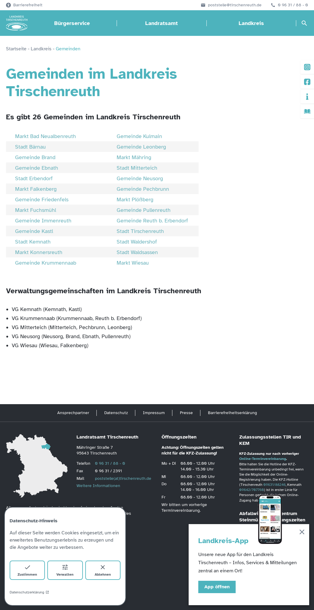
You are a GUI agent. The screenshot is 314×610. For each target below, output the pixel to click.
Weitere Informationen (98, 485)
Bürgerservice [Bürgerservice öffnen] (72, 23)
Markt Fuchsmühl (35, 210)
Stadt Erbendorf (34, 178)
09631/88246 (274, 485)
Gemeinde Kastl (34, 231)
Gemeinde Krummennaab (45, 262)
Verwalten (65, 570)
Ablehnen (103, 570)
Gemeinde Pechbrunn (143, 189)
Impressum (154, 412)
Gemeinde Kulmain (139, 136)
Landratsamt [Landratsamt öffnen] (161, 23)
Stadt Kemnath (33, 241)
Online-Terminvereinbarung (262, 459)
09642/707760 (251, 490)
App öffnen (217, 587)
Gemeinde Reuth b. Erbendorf (152, 220)
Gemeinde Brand (35, 157)
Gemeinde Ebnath (36, 168)
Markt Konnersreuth (39, 252)
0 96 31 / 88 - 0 (293, 5)
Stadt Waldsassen (137, 252)
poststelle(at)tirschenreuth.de (123, 478)
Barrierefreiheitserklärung (232, 412)
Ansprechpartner (73, 412)
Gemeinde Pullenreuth (144, 210)
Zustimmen (27, 570)
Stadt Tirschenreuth (140, 231)
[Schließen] (302, 533)
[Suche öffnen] (304, 23)
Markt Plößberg (135, 199)
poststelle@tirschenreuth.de (235, 5)
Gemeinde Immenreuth (43, 220)
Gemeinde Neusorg (140, 178)
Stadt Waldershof (138, 241)
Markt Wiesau (133, 262)
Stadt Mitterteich (137, 168)
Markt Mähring (134, 157)
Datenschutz (116, 412)
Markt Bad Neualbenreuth (45, 136)
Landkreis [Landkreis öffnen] (251, 23)
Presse (186, 412)
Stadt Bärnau (30, 146)
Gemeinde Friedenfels (41, 199)
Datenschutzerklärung (29, 592)
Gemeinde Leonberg (141, 146)
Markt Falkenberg (36, 189)
